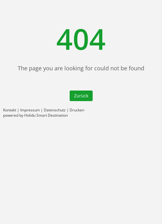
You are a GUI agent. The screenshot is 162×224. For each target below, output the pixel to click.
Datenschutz (55, 110)
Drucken (77, 110)
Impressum (30, 110)
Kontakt (9, 110)
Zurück (81, 96)
